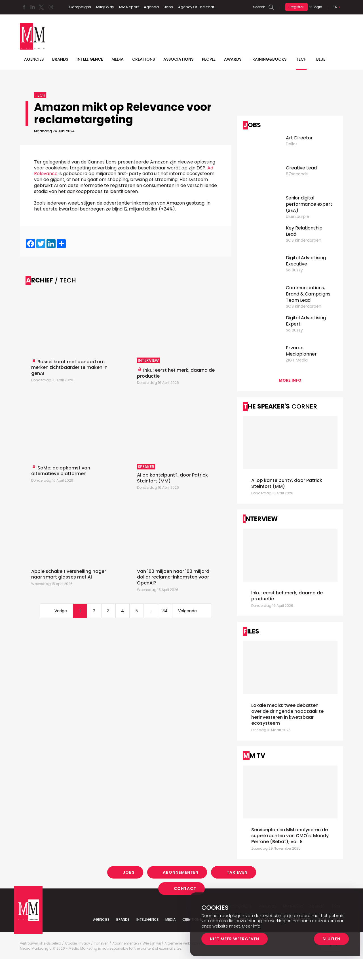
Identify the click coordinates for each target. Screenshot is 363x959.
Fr (335, 7)
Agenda (151, 7)
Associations (178, 59)
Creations (143, 59)
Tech (301, 59)
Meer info (251, 926)
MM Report (129, 7)
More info (290, 380)
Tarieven (237, 872)
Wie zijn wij (152, 943)
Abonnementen (181, 872)
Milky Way (105, 7)
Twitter (41, 7)
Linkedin (32, 7)
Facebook (24, 7)
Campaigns (80, 7)
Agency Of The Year (196, 7)
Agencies (34, 59)
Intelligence (90, 59)
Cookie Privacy (77, 943)
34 (165, 611)
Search (259, 7)
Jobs (168, 7)
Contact (185, 888)
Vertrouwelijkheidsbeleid (40, 943)
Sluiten (331, 939)
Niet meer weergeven (234, 939)
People (209, 59)
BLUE (320, 59)
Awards (232, 59)
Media (117, 59)
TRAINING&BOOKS (268, 59)
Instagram (51, 7)
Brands (60, 59)
